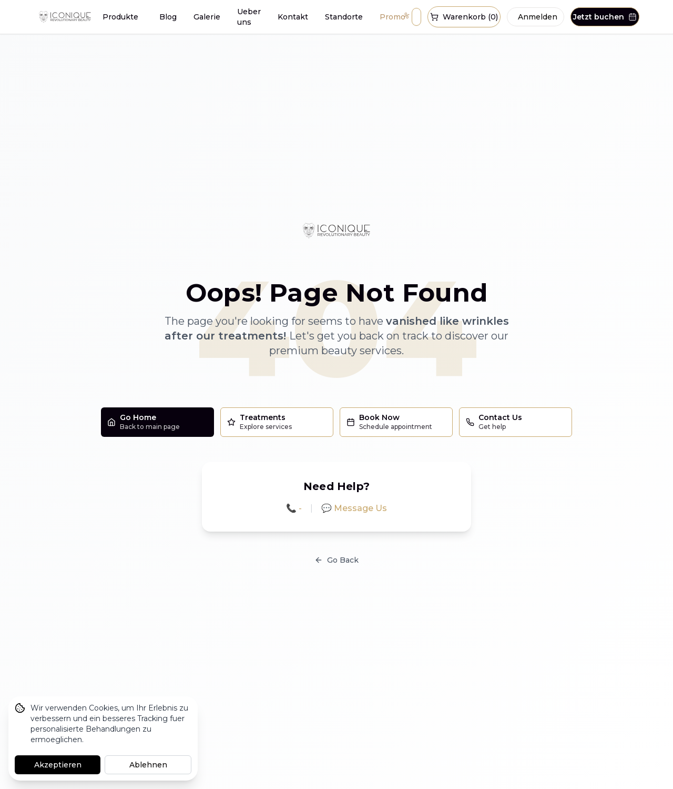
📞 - (294, 508)
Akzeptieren (57, 765)
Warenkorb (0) (464, 17)
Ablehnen (148, 765)
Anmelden (537, 17)
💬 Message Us (354, 508)
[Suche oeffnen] (416, 17)
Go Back (336, 560)
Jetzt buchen (605, 17)
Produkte (120, 17)
